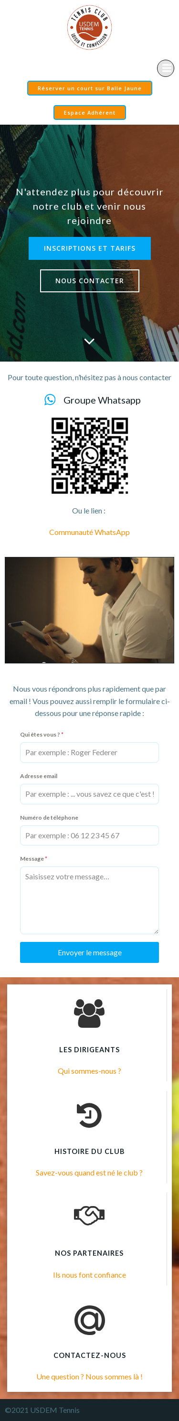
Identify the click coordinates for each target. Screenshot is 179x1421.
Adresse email (38, 776)
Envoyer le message (90, 952)
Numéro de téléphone (49, 817)
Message (33, 858)
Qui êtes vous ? (41, 734)
